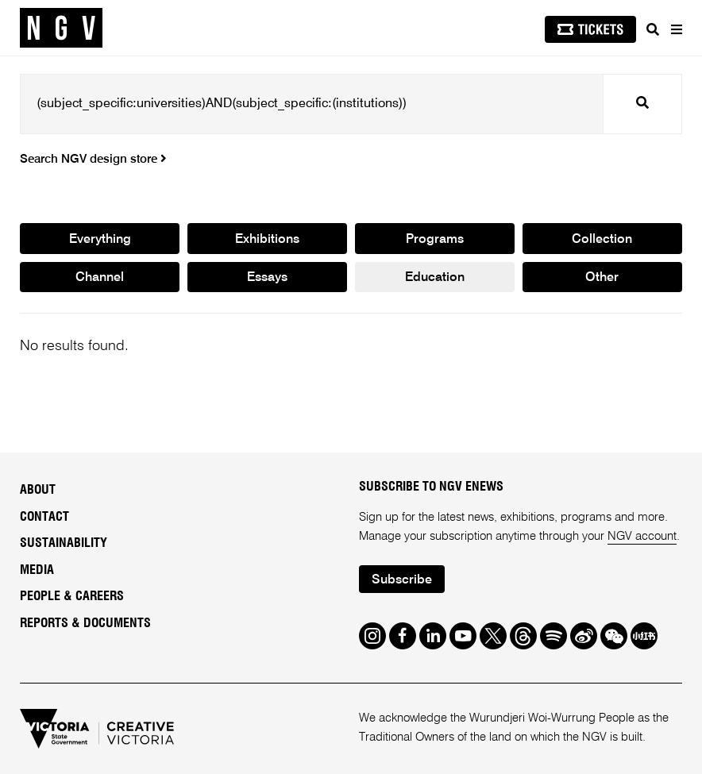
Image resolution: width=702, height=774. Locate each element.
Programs (435, 239)
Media (37, 570)
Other (602, 277)
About (38, 489)
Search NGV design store (93, 159)
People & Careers (72, 596)
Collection (602, 239)
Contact (44, 516)
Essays (267, 277)
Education (435, 277)
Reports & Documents (85, 623)
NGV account (642, 536)
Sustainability (63, 543)
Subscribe (402, 580)
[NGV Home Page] (61, 28)
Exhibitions (267, 239)
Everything (100, 239)
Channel (99, 277)
